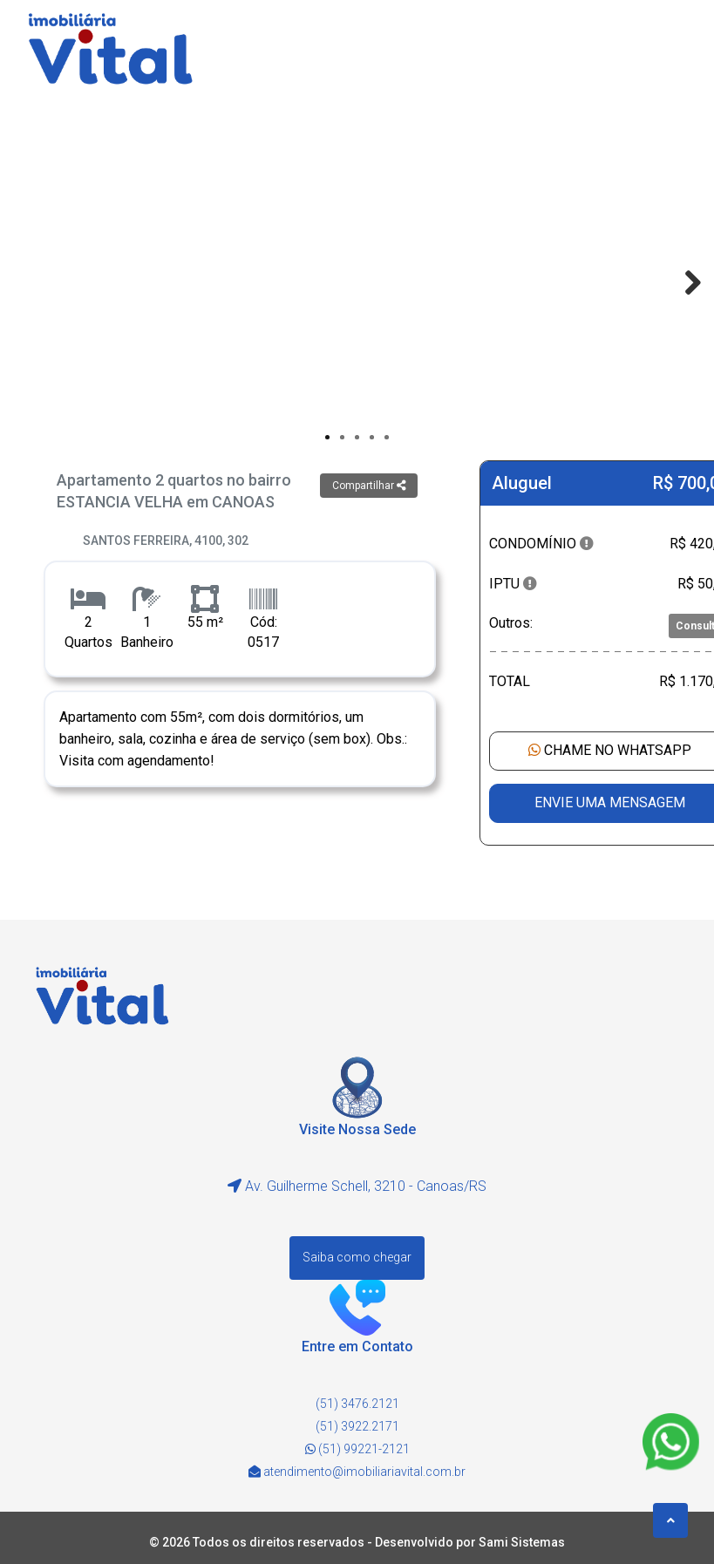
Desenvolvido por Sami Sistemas (470, 1542)
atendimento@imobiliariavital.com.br (364, 1472)
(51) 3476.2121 (357, 1404)
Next (684, 282)
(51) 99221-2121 (357, 1449)
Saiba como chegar (357, 1257)
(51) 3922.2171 (357, 1426)
